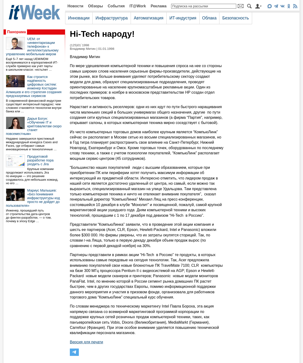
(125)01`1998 (79, 45)
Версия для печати (86, 342)
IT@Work (137, 6)
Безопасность (235, 18)
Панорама (16, 32)
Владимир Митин (83, 49)
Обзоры (95, 6)
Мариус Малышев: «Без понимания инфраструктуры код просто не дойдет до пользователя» (33, 197)
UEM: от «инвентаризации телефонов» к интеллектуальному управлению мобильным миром (32, 46)
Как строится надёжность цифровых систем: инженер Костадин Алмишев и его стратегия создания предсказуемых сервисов (34, 86)
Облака (209, 18)
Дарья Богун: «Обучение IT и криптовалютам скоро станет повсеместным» (34, 126)
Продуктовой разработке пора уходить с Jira (40, 160)
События (116, 6)
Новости (75, 6)
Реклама (158, 6)
